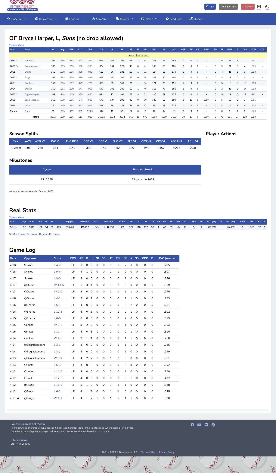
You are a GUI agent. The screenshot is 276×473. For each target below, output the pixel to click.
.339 (71, 77)
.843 (90, 71)
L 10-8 (58, 312)
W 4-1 (58, 398)
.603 (80, 111)
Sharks (28, 71)
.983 (253, 71)
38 (145, 77)
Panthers (29, 60)
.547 (80, 88)
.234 (62, 83)
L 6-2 (57, 391)
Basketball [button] (46, 19)
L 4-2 (57, 265)
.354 (71, 105)
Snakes (28, 88)
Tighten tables (16, 45)
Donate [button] (196, 19)
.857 (90, 60)
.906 (90, 88)
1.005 (90, 111)
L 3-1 (57, 345)
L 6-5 (57, 318)
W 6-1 (58, 358)
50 (145, 99)
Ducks (28, 105)
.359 (71, 88)
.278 (62, 71)
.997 (253, 60)
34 (145, 83)
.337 (71, 83)
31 (145, 94)
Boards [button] (125, 19)
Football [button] (74, 19)
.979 (253, 111)
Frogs (27, 77)
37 (145, 105)
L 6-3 (57, 365)
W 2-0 (58, 291)
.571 (80, 99)
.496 (80, 77)
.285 (62, 66)
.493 (80, 60)
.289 (62, 99)
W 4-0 (58, 338)
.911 (90, 105)
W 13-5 (59, 285)
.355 (71, 71)
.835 (90, 77)
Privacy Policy (166, 452)
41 (145, 66)
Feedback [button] (173, 19)
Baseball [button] (17, 19)
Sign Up (247, 6)
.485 (80, 94)
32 (145, 60)
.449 (80, 83)
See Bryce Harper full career (23, 234)
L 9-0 (57, 278)
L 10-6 (58, 385)
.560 (80, 66)
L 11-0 (58, 371)
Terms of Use (148, 452)
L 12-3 (58, 378)
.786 (90, 83)
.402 (71, 111)
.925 (90, 66)
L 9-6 (57, 271)
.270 (62, 105)
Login (210, 6)
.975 (253, 66)
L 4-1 (57, 298)
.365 (71, 66)
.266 (62, 60)
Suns (27, 111)
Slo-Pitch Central (20, 444)
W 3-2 (58, 325)
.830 (90, 94)
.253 (62, 77)
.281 (62, 88)
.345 (71, 94)
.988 (253, 88)
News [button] (149, 19)
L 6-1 (57, 305)
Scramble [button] (100, 19)
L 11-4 (58, 331)
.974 (253, 105)
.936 (90, 99)
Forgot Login (228, 6)
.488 (80, 71)
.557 (80, 105)
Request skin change (49, 234)
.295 (62, 111)
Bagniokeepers (32, 66)
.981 (253, 94)
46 (145, 88)
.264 (62, 94)
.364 (71, 60)
